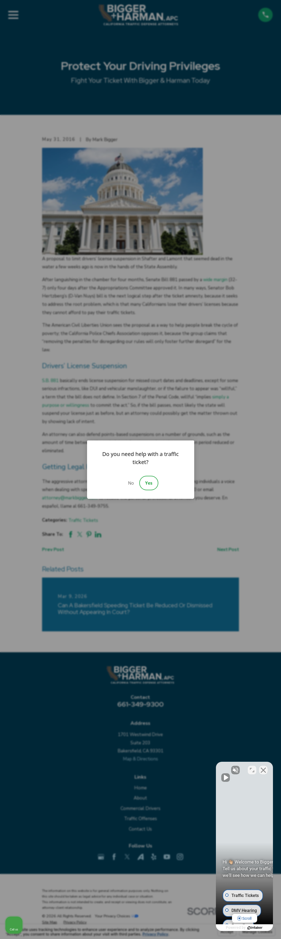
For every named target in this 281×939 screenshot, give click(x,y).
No (131, 483)
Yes (148, 483)
